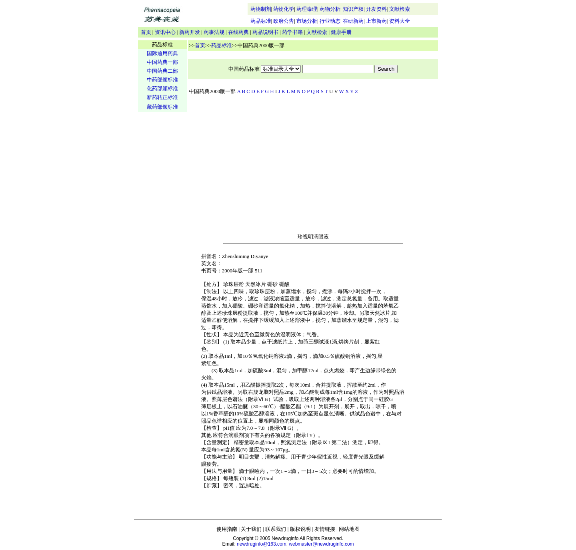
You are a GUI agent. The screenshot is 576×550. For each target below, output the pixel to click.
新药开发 (189, 32)
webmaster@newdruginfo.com (321, 544)
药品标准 (260, 21)
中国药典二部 (162, 71)
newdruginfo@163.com (261, 544)
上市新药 (376, 21)
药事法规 (214, 32)
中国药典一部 (162, 62)
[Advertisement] (162, 238)
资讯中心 (165, 32)
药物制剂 (260, 9)
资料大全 (399, 21)
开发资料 (376, 9)
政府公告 (283, 21)
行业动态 (330, 21)
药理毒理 (306, 9)
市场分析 (306, 21)
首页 (146, 32)
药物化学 (283, 9)
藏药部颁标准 (162, 107)
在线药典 (238, 32)
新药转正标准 (162, 97)
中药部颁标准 (162, 80)
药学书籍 (292, 32)
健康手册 (341, 32)
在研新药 (353, 21)
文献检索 (399, 9)
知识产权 (353, 9)
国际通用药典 (162, 53)
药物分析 (330, 9)
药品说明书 (265, 32)
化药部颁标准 (162, 88)
